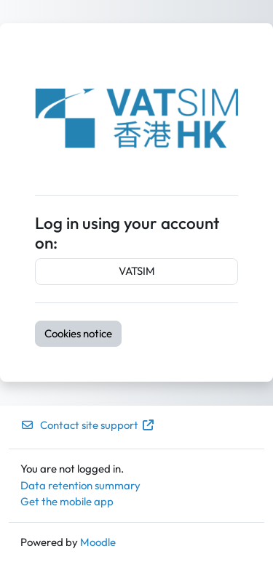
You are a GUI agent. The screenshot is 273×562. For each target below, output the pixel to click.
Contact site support (87, 425)
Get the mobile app (67, 501)
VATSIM (137, 271)
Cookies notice (78, 333)
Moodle (98, 542)
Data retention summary (80, 485)
